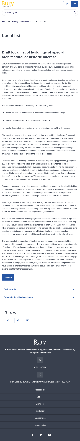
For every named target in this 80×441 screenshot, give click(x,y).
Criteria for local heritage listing (39, 297)
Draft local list (39, 289)
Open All (8, 277)
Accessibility (40, 390)
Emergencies (40, 418)
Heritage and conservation (23, 22)
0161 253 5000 (40, 367)
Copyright (40, 404)
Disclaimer (40, 411)
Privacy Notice (40, 425)
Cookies (40, 397)
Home (4, 22)
